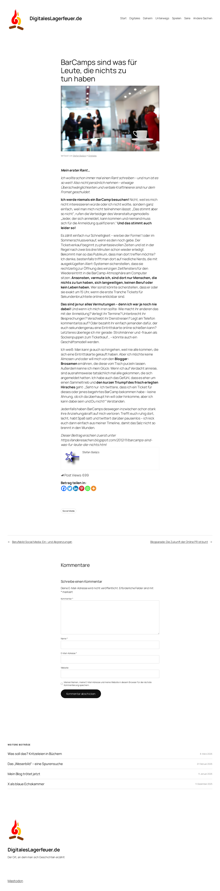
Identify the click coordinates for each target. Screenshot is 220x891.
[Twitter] (69, 488)
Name (64, 638)
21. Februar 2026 (204, 763)
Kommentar (67, 598)
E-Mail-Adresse (69, 653)
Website (64, 667)
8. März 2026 (206, 753)
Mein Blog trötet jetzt (24, 774)
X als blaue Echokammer (26, 784)
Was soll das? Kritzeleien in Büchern (35, 754)
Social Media (68, 510)
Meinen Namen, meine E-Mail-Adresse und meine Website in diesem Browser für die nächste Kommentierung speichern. (107, 684)
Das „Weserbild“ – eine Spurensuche (35, 764)
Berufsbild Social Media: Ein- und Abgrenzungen (42, 542)
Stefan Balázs (79, 155)
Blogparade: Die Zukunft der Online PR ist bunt (179, 542)
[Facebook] (63, 488)
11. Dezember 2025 (203, 783)
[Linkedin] (75, 488)
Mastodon (15, 881)
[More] (93, 488)
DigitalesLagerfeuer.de (56, 18)
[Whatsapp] (87, 488)
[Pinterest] (81, 488)
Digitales (92, 155)
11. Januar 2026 (205, 773)
